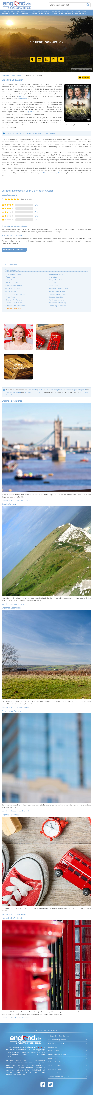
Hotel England (53, 1028)
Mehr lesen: (16, 471)
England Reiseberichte (12, 371)
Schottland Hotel (54, 1036)
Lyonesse (52, 283)
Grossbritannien (17, 76)
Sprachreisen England (11, 681)
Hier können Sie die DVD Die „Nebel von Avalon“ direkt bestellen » (31, 133)
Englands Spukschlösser (58, 288)
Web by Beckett (36, 1081)
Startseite (5, 76)
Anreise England (9, 474)
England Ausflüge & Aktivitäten (59, 1043)
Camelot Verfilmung (14, 300)
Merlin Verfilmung (56, 274)
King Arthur (53, 277)
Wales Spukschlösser (57, 291)
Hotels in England (35, 360)
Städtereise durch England (58, 1047)
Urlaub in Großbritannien (13, 888)
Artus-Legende (12, 283)
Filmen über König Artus (52, 173)
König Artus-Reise (13, 288)
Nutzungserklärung (64, 1081)
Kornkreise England (56, 300)
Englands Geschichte (11, 578)
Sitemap (47, 1081)
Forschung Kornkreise (57, 306)
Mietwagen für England (34, 362)
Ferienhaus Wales (55, 1040)
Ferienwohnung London (57, 1010)
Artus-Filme (10, 297)
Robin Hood (53, 285)
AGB (54, 1081)
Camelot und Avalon (14, 285)
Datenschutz (79, 1081)
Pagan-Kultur (11, 277)
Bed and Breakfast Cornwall (59, 1006)
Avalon (22, 96)
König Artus (29, 112)
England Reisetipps (10, 785)
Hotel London (53, 1017)
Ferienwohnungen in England (74, 360)
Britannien (23, 98)
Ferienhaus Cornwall (56, 1014)
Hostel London (53, 1021)
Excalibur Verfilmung (14, 303)
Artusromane (11, 291)
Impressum (46, 1083)
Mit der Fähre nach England (58, 1025)
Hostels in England (13, 362)
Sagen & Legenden (12, 270)
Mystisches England (13, 274)
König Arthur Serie (56, 280)
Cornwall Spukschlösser (58, 294)
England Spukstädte (57, 297)
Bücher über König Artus (15, 294)
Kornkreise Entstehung (57, 303)
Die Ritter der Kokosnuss (15, 306)
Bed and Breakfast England (58, 1032)
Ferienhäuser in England (52, 360)
